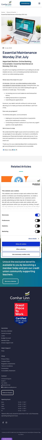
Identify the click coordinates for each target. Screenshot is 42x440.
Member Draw (5, 340)
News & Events (11, 12)
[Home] (5, 3)
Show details (33, 238)
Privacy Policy (5, 359)
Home (3, 12)
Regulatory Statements (8, 364)
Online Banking (25, 3)
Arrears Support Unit (7, 343)
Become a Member (6, 331)
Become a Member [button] (10, 281)
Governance (4, 368)
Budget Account (6, 338)
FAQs (2, 351)
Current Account (6, 333)
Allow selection (21, 249)
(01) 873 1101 (6, 385)
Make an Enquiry (7, 392)
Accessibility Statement (8, 370)
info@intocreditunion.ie (9, 387)
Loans (3, 336)
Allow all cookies (21, 244)
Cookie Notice (7, 439)
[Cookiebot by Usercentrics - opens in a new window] (32, 184)
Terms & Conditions (7, 366)
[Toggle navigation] (39, 3)
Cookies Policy (5, 361)
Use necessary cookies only (21, 254)
